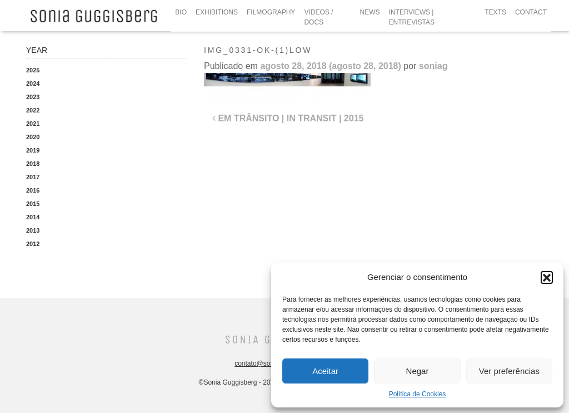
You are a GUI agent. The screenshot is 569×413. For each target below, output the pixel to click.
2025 (32, 70)
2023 (32, 97)
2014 (32, 217)
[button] (546, 277)
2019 (32, 150)
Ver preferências (509, 371)
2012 (32, 243)
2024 (32, 83)
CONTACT (531, 12)
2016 (32, 190)
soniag (433, 66)
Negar (417, 371)
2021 (32, 123)
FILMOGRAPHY (271, 12)
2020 (32, 137)
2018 (32, 163)
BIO (181, 12)
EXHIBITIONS (217, 12)
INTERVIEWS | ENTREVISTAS (412, 17)
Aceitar (325, 371)
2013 (32, 230)
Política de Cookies (417, 394)
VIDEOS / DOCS (318, 17)
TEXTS (495, 12)
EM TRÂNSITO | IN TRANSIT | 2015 (287, 118)
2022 (32, 110)
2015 (32, 203)
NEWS (370, 12)
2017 (32, 177)
